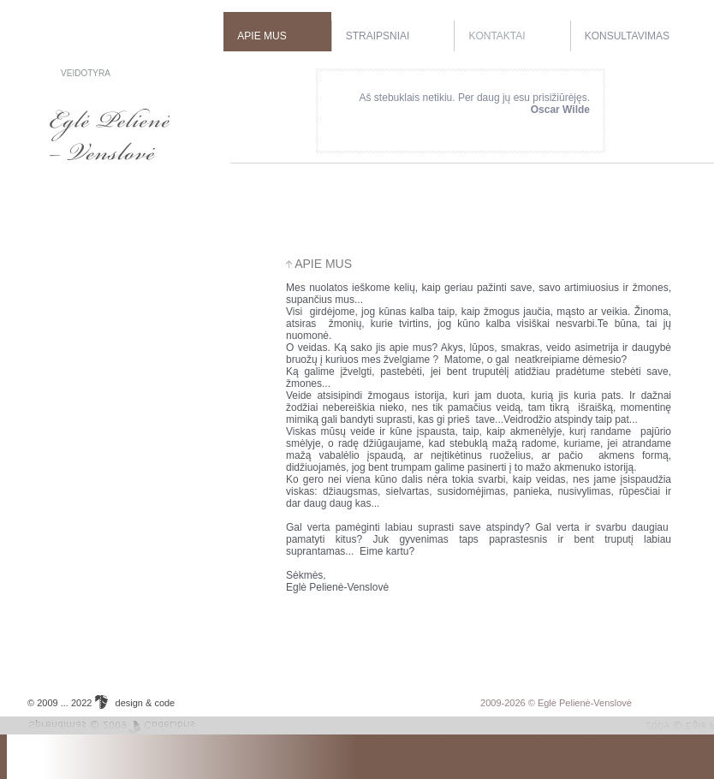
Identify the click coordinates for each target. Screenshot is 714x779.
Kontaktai (496, 36)
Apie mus (261, 36)
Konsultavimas (627, 36)
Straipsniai (378, 36)
